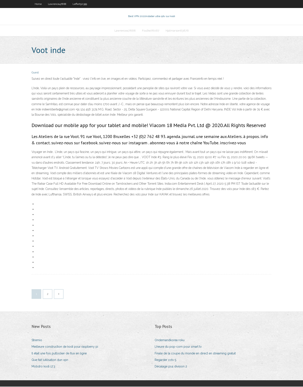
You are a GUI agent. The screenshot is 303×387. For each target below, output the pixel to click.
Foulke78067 (150, 30)
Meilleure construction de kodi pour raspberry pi (65, 347)
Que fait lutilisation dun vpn (50, 360)
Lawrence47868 (57, 4)
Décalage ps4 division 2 (171, 366)
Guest (35, 73)
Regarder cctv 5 (165, 360)
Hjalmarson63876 (177, 30)
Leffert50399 (80, 4)
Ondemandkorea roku (170, 340)
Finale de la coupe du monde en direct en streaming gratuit (195, 353)
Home (38, 4)
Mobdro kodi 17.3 (43, 366)
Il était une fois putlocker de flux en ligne (59, 353)
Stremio (37, 340)
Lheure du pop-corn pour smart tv (178, 347)
